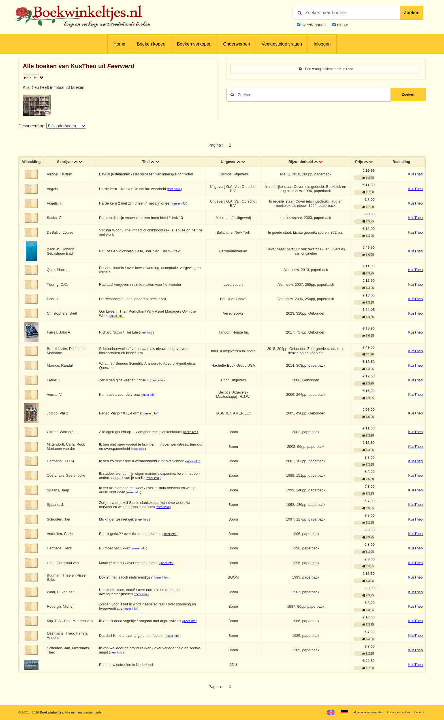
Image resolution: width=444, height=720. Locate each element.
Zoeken (412, 12)
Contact (418, 712)
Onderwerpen (236, 44)
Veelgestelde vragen (282, 44)
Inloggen (321, 44)
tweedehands (314, 25)
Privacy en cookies (395, 712)
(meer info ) (176, 189)
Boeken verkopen (194, 44)
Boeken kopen (151, 44)
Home (119, 44)
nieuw (342, 25)
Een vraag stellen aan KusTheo (326, 69)
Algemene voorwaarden (361, 712)
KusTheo (415, 175)
